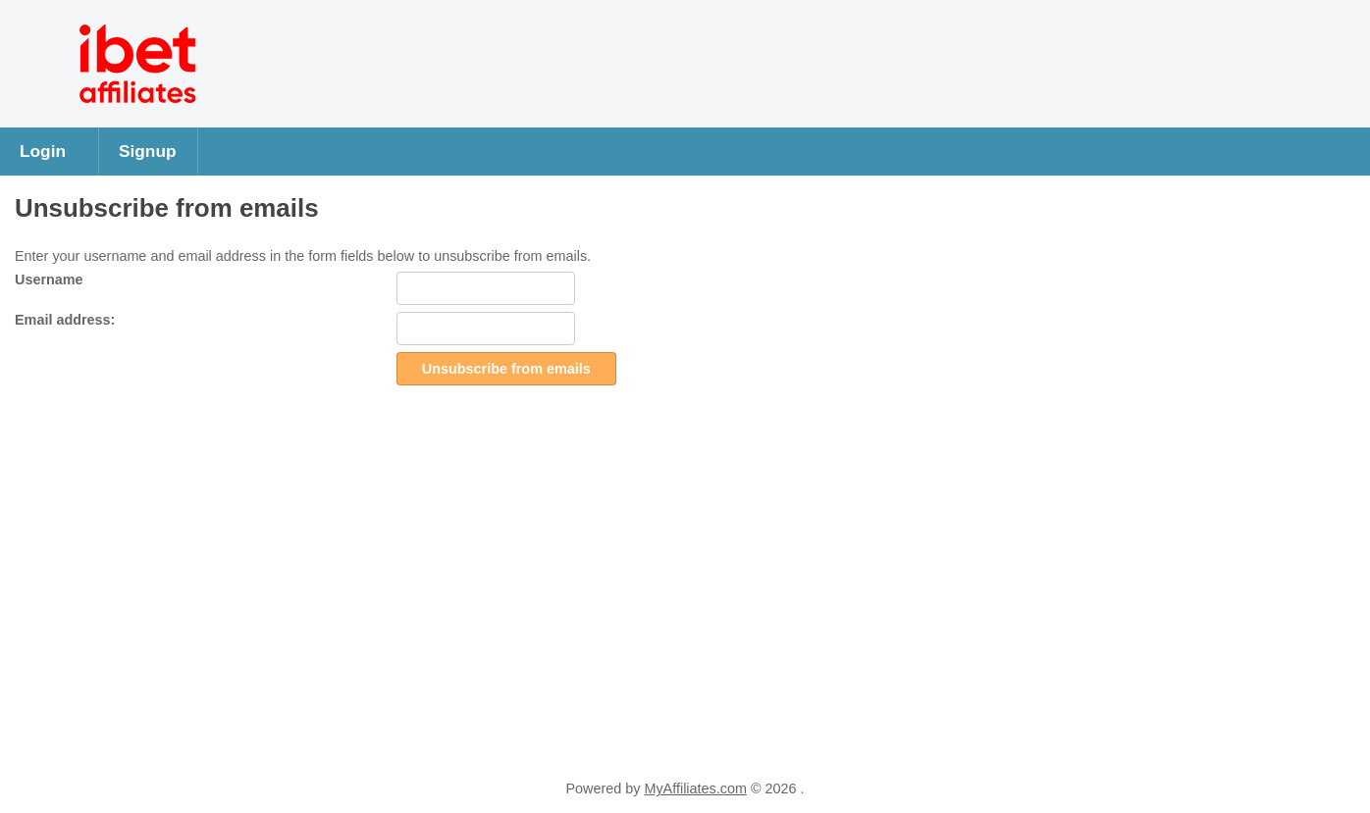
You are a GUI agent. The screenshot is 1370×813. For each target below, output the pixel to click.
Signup (148, 151)
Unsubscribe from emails (506, 369)
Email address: (65, 320)
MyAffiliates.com (695, 788)
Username (49, 279)
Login (43, 151)
